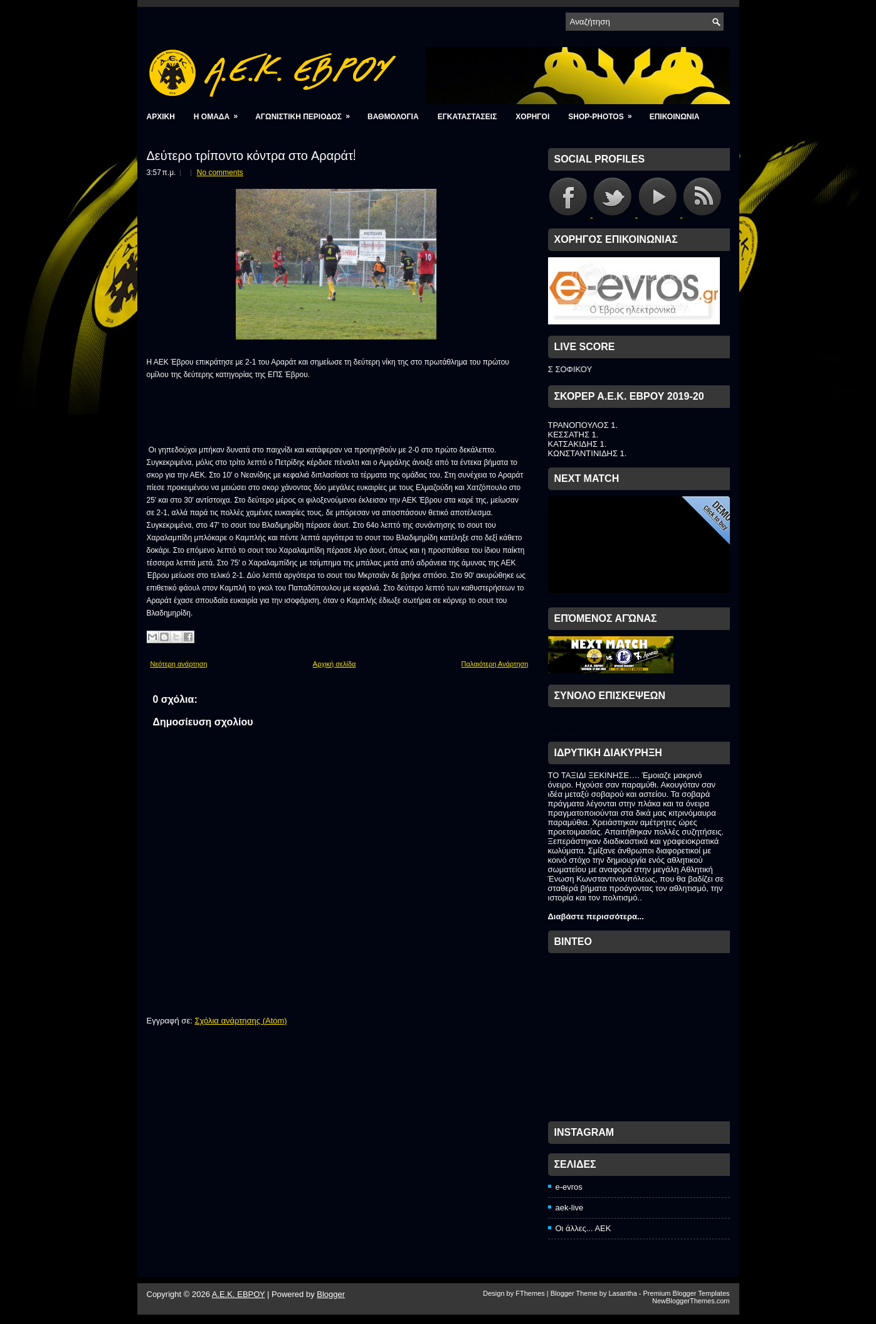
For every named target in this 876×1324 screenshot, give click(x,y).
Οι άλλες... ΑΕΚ (583, 1228)
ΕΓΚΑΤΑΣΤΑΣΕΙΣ (467, 116)
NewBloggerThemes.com (691, 1301)
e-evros (569, 1187)
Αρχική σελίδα (334, 664)
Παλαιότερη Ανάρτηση (495, 664)
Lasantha (622, 1293)
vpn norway (572, 729)
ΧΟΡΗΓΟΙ (532, 116)
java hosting (555, 729)
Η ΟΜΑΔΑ (220, 112)
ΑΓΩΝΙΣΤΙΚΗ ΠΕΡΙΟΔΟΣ (306, 112)
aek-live (570, 1207)
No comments (220, 172)
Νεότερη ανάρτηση (179, 664)
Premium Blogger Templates (686, 1293)
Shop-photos (604, 112)
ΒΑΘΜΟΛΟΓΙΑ (393, 116)
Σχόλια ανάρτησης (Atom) (240, 1020)
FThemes (529, 1293)
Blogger (331, 1294)
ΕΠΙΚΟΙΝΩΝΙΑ (675, 116)
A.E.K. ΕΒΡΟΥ (238, 1294)
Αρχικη (161, 116)
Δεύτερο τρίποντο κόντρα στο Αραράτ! (251, 154)
